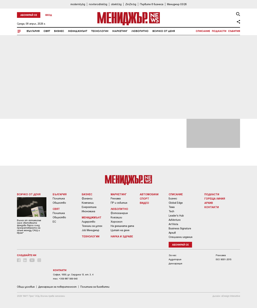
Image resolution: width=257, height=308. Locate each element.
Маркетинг (119, 31)
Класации (116, 217)
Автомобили (149, 194)
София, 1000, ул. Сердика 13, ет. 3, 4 (73, 274)
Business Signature (180, 228)
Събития (234, 31)
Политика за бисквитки (94, 287)
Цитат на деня (120, 230)
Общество (59, 203)
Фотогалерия (119, 213)
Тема (172, 207)
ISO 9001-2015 (223, 259)
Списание (203, 31)
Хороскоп (116, 221)
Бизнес (59, 31)
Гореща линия (214, 198)
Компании (88, 203)
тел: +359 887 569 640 (65, 279)
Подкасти (219, 31)
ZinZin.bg (130, 4)
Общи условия (26, 287)
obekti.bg (116, 4)
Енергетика (89, 207)
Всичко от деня (163, 31)
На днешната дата (122, 226)
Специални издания (180, 237)
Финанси (87, 198)
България (33, 31)
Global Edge (176, 203)
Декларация (175, 263)
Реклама (116, 198)
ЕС (54, 221)
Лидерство (88, 221)
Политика (59, 198)
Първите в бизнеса (151, 4)
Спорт (144, 198)
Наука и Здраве (122, 236)
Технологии (99, 31)
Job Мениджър (90, 230)
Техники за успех (92, 226)
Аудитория (175, 259)
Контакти (211, 207)
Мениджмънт (77, 31)
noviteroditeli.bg (98, 4)
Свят (47, 31)
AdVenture (175, 220)
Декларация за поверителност (57, 287)
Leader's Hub (176, 215)
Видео (144, 203)
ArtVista (173, 224)
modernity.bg (77, 4)
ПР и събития (119, 203)
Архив (172, 232)
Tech (171, 211)
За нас (172, 255)
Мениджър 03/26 (177, 4)
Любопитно (139, 31)
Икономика (88, 211)
